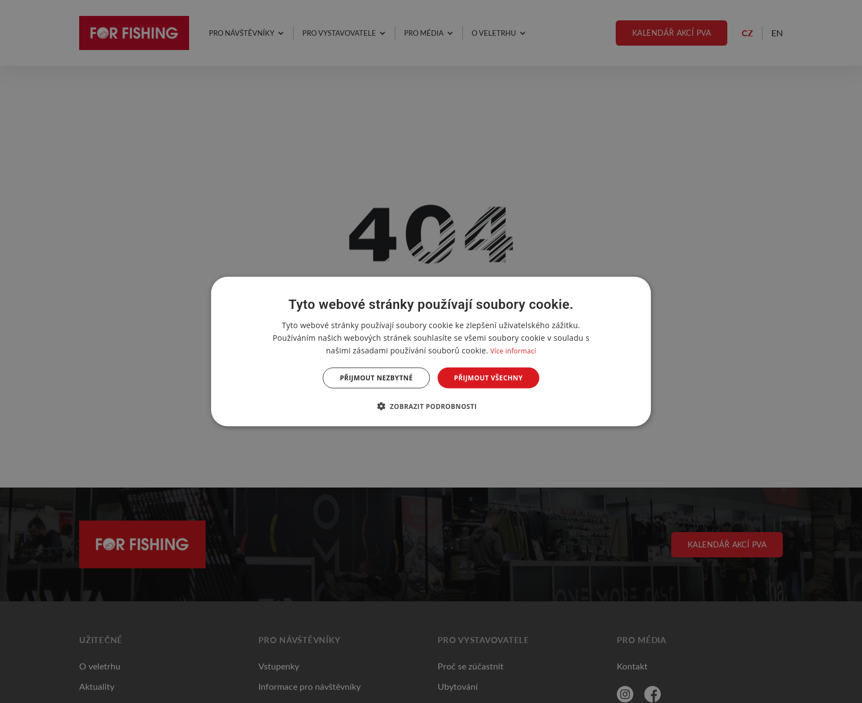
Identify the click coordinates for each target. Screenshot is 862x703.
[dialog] (431, 351)
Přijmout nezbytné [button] (376, 378)
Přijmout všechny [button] (488, 378)
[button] (431, 406)
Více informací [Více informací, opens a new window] (513, 350)
